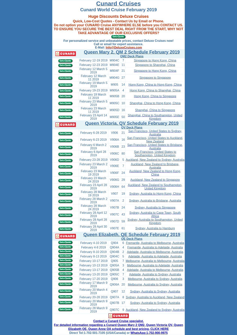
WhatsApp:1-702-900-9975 (149, 332)
